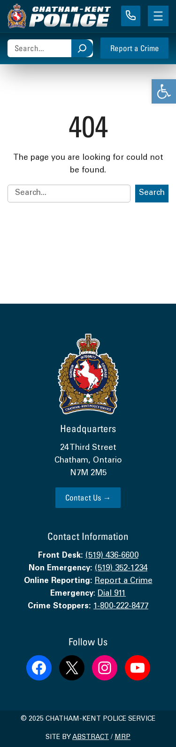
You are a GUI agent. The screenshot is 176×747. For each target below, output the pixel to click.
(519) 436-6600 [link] (111, 556)
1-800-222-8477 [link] (120, 607)
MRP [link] (122, 737)
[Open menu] (158, 16)
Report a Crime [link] (134, 48)
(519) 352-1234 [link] (121, 569)
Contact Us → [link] (88, 497)
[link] (164, 91)
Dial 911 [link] (112, 594)
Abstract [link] (90, 737)
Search (152, 193)
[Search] (82, 48)
